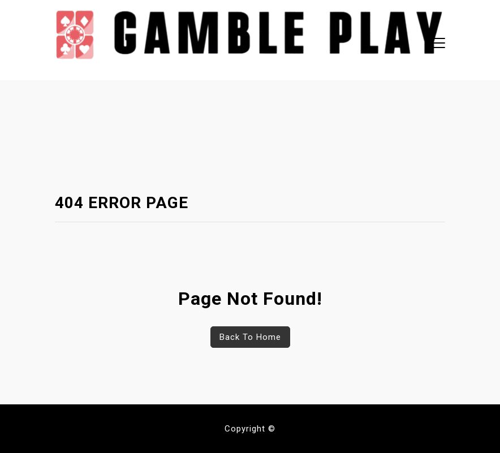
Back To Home (250, 337)
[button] (435, 44)
